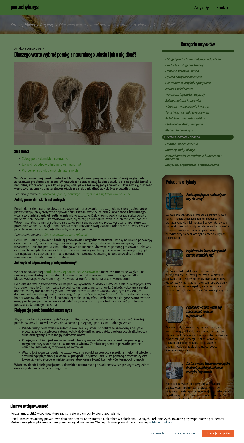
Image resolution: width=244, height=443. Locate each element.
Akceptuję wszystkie (218, 433)
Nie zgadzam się (185, 433)
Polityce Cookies (160, 422)
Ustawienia (157, 433)
